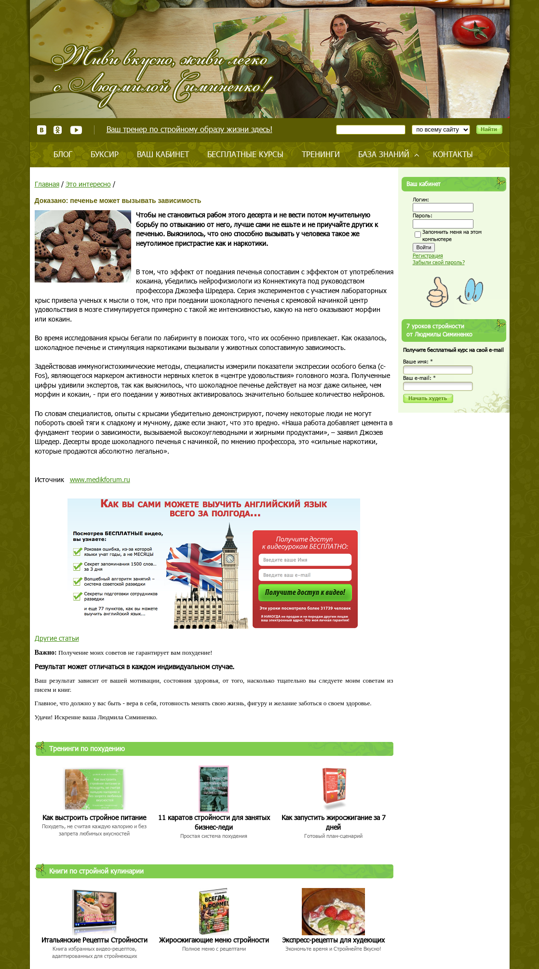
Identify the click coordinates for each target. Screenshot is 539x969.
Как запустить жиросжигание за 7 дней (334, 822)
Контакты (453, 154)
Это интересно (88, 183)
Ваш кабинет (163, 154)
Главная (47, 183)
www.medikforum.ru (100, 479)
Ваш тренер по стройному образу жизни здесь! (189, 129)
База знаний (383, 154)
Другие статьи (57, 638)
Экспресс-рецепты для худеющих (333, 939)
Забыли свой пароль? (439, 262)
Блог (63, 154)
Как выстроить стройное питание (94, 817)
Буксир (105, 154)
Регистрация (428, 255)
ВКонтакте (41, 130)
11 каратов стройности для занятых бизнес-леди (214, 822)
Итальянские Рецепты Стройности (94, 939)
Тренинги (321, 154)
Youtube (76, 130)
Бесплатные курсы (245, 154)
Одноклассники (58, 130)
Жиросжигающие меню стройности (214, 939)
